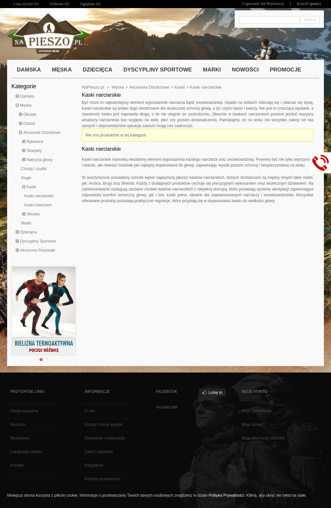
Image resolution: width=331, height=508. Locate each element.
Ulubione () (59, 4)
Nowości (17, 424)
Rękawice (35, 141)
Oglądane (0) (90, 4)
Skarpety (34, 150)
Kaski (31, 187)
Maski (26, 223)
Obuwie (30, 114)
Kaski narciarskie (39, 196)
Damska (27, 96)
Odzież (29, 123)
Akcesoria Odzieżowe (41, 132)
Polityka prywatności (102, 479)
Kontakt (17, 465)
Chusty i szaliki (34, 169)
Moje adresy (252, 424)
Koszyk (303, 3)
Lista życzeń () (26, 4)
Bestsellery (19, 438)
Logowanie (251, 3)
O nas (90, 411)
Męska (25, 105)
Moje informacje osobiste (263, 438)
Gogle (26, 178)
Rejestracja (275, 3)
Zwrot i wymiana (99, 451)
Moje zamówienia (257, 411)
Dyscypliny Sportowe (38, 241)
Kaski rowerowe (38, 205)
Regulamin (94, 465)
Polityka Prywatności (226, 495)
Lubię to (215, 392)
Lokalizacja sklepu (26, 451)
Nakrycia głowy (40, 159)
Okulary (33, 214)
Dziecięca (28, 232)
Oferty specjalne (24, 411)
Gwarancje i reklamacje (105, 438)
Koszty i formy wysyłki (104, 424)
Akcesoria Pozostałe (37, 250)
